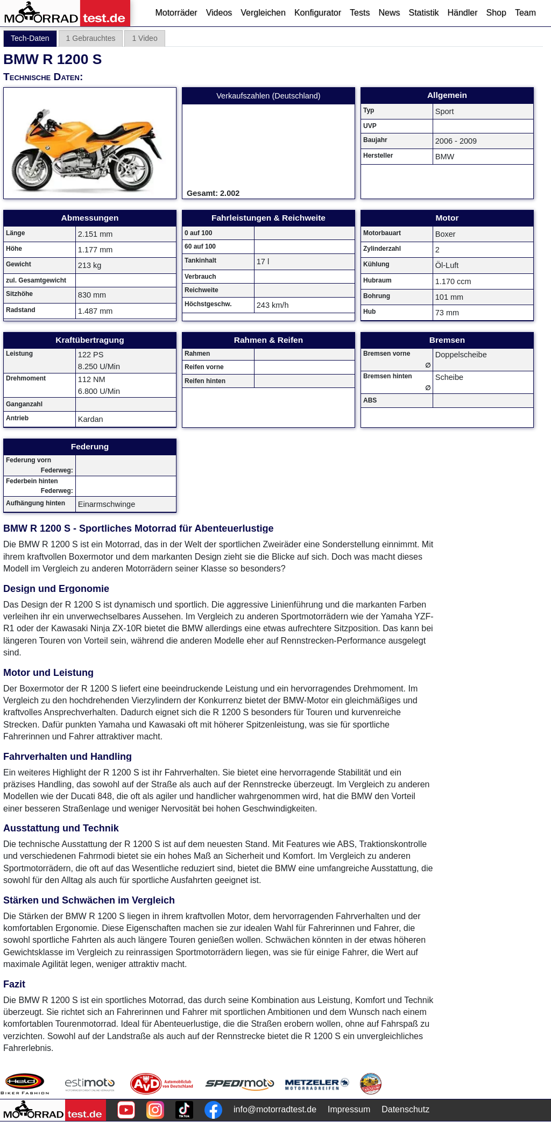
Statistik (423, 12)
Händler (462, 12)
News (389, 12)
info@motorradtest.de (275, 1109)
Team (525, 12)
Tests (360, 12)
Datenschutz (405, 1109)
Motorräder (176, 12)
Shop (496, 12)
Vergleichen (263, 12)
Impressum (349, 1109)
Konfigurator (317, 12)
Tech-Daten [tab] (30, 38)
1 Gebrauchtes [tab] (91, 38)
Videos (219, 12)
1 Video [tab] (144, 38)
